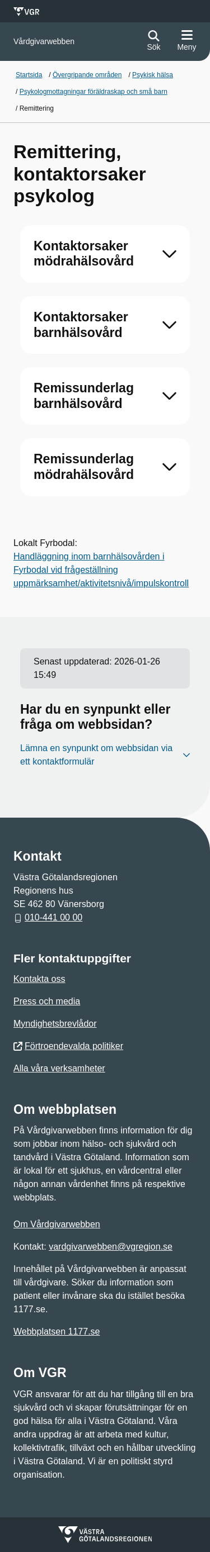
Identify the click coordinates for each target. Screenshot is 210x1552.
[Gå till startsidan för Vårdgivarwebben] (43, 42)
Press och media (46, 1001)
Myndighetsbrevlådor (55, 1023)
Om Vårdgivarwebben (56, 1224)
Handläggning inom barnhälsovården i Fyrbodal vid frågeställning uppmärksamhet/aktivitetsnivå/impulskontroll (101, 570)
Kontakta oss (39, 979)
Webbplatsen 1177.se (56, 1331)
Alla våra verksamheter (59, 1068)
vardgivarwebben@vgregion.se (110, 1246)
